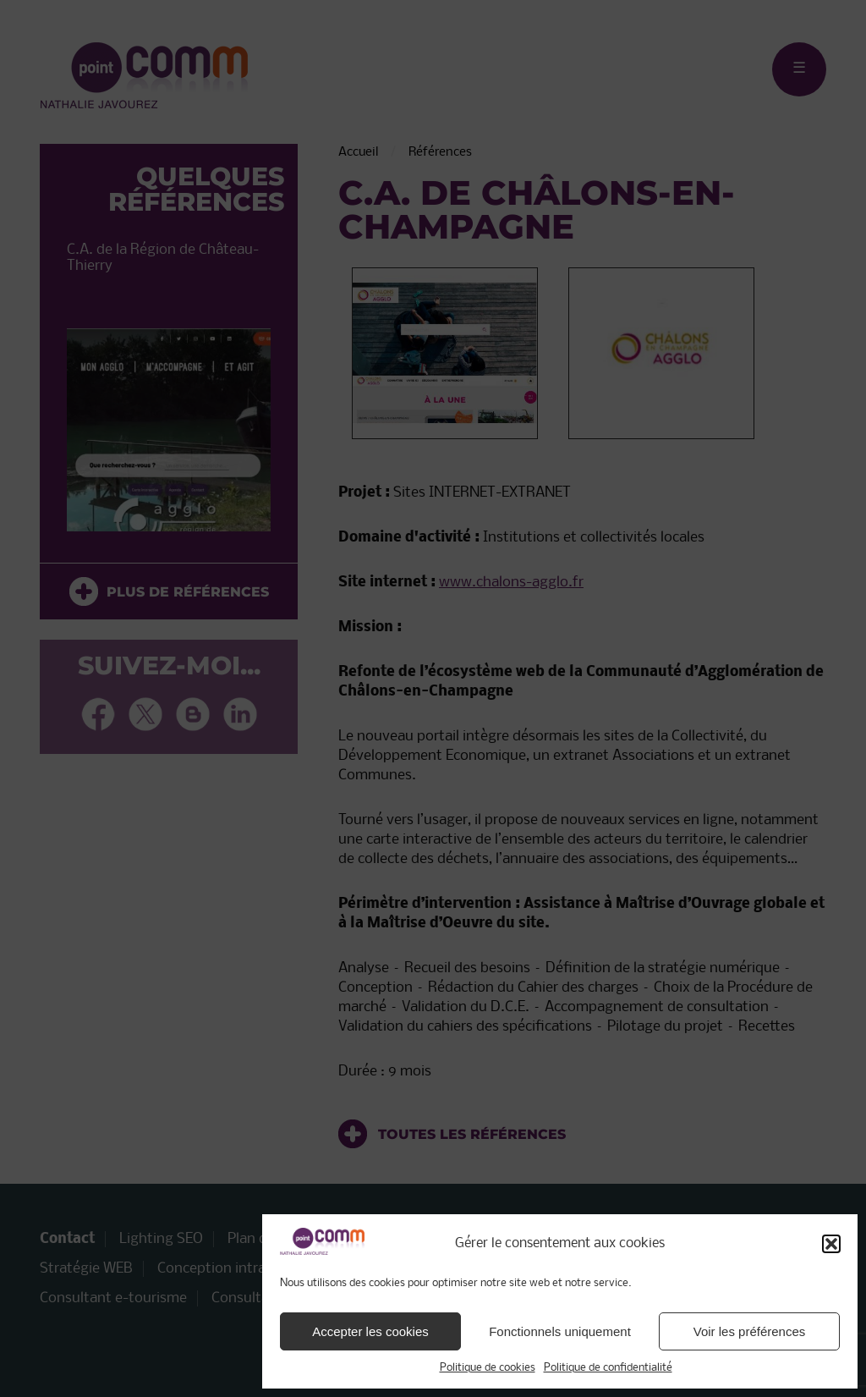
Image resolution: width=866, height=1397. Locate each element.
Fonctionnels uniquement (560, 1331)
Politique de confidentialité (608, 1367)
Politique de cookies (487, 1367)
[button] (831, 1243)
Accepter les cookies (370, 1331)
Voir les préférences (749, 1331)
